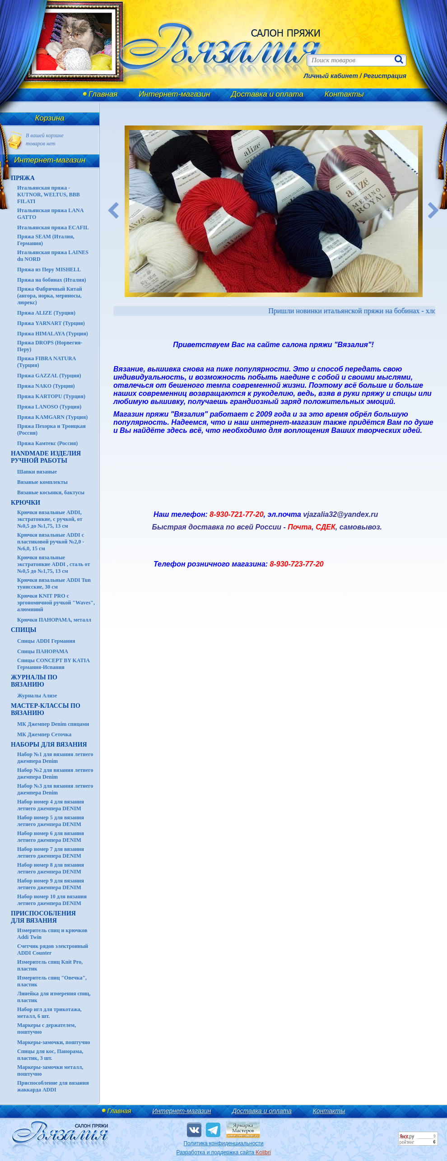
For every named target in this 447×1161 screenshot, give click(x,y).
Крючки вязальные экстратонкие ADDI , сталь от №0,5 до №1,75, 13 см (53, 564)
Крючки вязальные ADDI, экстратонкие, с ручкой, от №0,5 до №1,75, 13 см (49, 519)
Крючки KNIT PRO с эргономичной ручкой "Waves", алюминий (56, 603)
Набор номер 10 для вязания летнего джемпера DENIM (52, 899)
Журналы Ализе (37, 695)
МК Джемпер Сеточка (44, 734)
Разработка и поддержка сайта (223, 1152)
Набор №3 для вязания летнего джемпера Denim (55, 789)
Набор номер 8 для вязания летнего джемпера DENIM (50, 868)
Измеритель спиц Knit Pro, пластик (50, 965)
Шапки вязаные (37, 472)
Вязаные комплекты (42, 482)
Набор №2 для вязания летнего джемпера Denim (55, 773)
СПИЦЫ (24, 630)
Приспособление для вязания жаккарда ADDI (53, 1086)
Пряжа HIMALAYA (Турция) (52, 333)
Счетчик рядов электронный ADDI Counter (52, 949)
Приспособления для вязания (43, 917)
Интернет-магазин (174, 94)
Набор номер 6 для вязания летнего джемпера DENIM (50, 836)
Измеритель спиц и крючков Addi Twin (52, 933)
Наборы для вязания (49, 744)
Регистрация (384, 75)
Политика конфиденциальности (223, 1143)
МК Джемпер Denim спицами (53, 724)
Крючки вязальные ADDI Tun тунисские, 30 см (54, 583)
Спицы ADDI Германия (46, 641)
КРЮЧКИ (25, 502)
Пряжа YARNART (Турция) (51, 323)
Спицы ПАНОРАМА (42, 651)
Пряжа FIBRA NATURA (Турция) (46, 361)
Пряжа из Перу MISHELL (49, 269)
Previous (113, 211)
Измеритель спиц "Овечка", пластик (52, 981)
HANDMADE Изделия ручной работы (46, 457)
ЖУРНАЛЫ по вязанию (34, 681)
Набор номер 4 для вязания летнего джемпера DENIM (50, 805)
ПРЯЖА (23, 178)
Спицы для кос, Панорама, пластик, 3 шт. (50, 1054)
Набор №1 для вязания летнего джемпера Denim (55, 757)
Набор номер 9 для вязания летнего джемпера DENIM (50, 884)
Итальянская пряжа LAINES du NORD (52, 255)
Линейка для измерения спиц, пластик (54, 996)
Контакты (344, 94)
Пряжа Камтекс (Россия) (47, 443)
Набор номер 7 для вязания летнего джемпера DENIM (50, 852)
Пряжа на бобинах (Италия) (51, 280)
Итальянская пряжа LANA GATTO (50, 213)
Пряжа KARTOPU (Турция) (51, 396)
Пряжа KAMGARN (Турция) (52, 417)
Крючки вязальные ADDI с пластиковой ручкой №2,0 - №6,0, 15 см (50, 542)
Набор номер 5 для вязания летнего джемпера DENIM (50, 820)
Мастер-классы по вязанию (45, 709)
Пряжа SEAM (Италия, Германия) (45, 239)
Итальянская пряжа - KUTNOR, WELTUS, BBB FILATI (48, 194)
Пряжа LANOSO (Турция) (49, 407)
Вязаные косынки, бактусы (50, 492)
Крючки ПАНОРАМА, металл (54, 620)
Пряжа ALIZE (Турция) (46, 313)
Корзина (50, 118)
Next (434, 211)
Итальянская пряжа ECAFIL (53, 227)
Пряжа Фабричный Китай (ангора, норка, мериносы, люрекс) (49, 296)
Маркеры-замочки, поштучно (53, 1042)
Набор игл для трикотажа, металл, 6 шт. (49, 1012)
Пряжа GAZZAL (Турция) (49, 375)
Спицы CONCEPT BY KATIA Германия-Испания (53, 663)
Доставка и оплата (267, 94)
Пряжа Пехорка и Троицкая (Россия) (51, 429)
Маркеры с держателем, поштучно (46, 1028)
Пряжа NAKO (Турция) (46, 386)
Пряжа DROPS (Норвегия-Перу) (50, 346)
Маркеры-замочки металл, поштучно (50, 1070)
